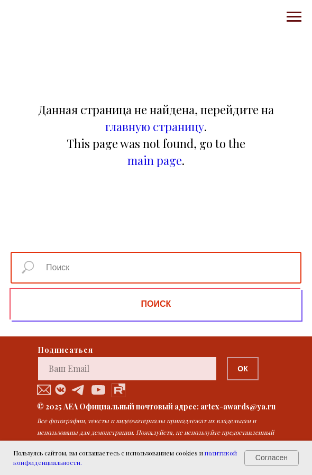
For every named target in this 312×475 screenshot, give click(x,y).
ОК (242, 368)
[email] (127, 368)
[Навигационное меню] (294, 17)
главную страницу (154, 126)
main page (154, 160)
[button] (44, 390)
